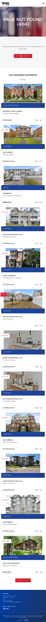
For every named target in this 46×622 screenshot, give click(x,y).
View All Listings (23, 580)
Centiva (25, 620)
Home (17, 56)
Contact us (27, 56)
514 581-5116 (9, 600)
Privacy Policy (26, 616)
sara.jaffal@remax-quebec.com (14, 601)
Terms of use (34, 616)
